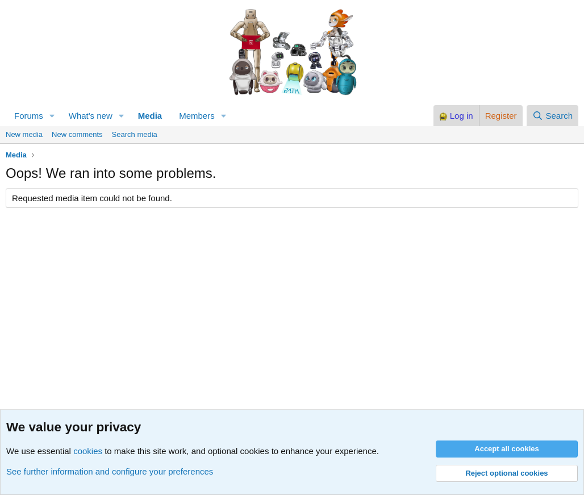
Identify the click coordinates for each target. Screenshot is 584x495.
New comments (77, 134)
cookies (87, 451)
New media (24, 134)
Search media (134, 134)
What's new (90, 115)
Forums (28, 115)
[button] (52, 115)
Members (197, 115)
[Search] (552, 115)
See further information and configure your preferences (109, 471)
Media (150, 115)
